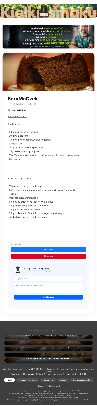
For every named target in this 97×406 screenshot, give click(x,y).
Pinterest (48, 256)
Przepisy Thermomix (27, 380)
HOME (9, 380)
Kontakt (63, 380)
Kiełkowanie (48, 380)
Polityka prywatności (81, 380)
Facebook (48, 250)
